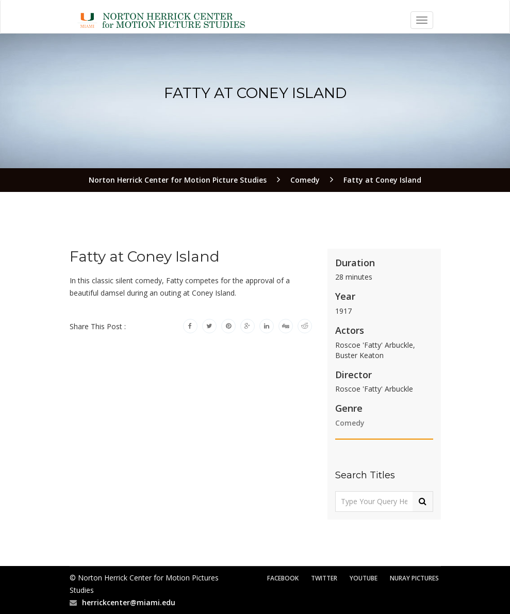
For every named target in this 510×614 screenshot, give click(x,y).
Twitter (324, 578)
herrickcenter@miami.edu (128, 602)
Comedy (350, 423)
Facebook (283, 578)
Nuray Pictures (414, 578)
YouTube (363, 578)
